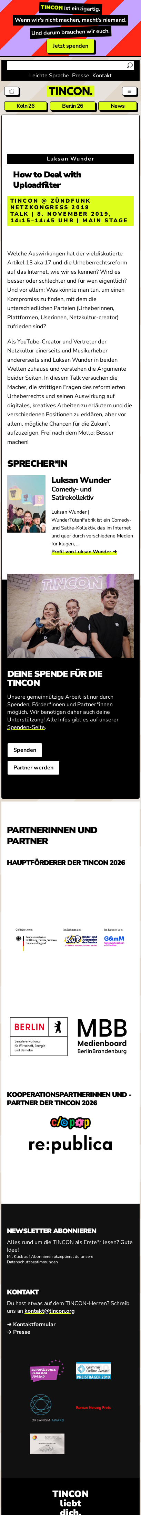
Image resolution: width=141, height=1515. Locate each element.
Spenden (24, 750)
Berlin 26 (72, 106)
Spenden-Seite (26, 727)
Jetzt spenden (70, 46)
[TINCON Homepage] (70, 91)
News (117, 106)
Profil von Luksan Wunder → (84, 551)
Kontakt (102, 75)
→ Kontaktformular (31, 1324)
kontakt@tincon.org (49, 1310)
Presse (80, 75)
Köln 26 (25, 106)
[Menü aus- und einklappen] (129, 91)
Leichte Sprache (49, 75)
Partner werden (33, 767)
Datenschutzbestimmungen (32, 1262)
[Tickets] (11, 91)
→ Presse (18, 1332)
